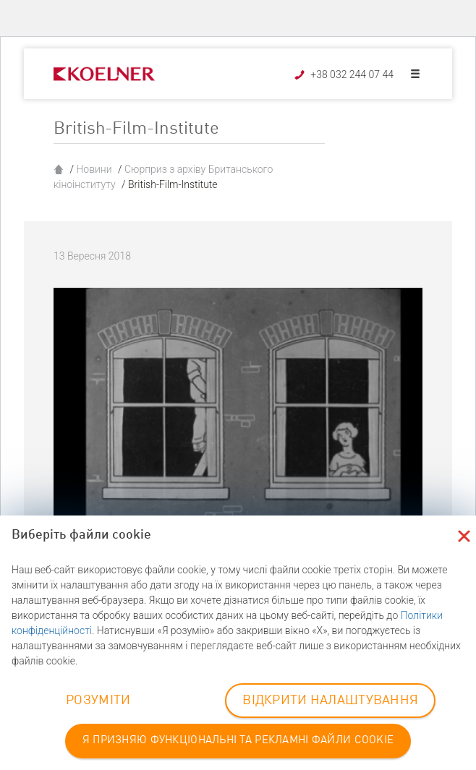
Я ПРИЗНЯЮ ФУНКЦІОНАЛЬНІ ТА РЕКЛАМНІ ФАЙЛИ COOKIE (238, 740)
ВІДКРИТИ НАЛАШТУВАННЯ (330, 700)
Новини (93, 169)
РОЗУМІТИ (98, 700)
